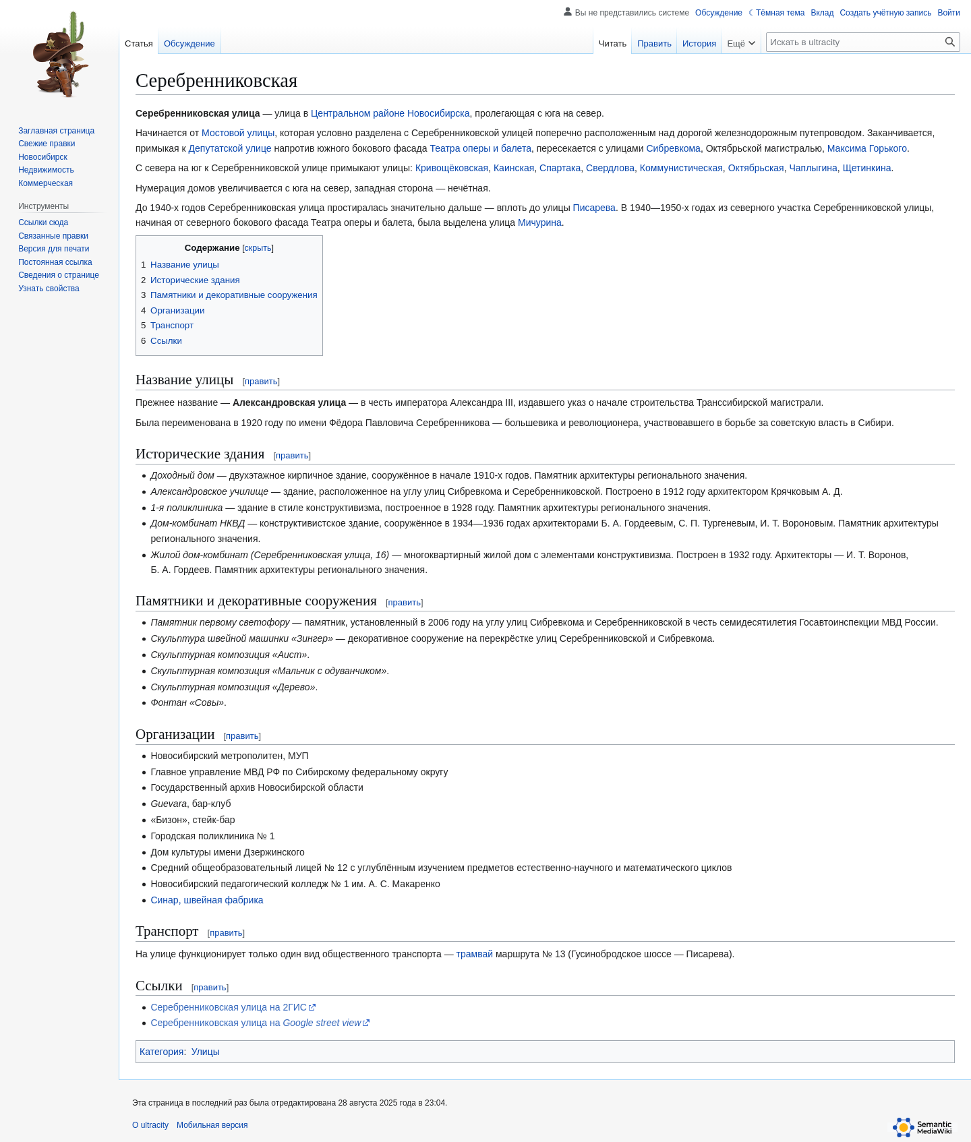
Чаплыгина (813, 167)
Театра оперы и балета (480, 148)
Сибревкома (673, 148)
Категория (161, 1051)
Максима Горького (867, 148)
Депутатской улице (230, 148)
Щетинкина (867, 167)
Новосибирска (438, 113)
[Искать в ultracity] (863, 42)
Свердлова (610, 167)
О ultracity (150, 1125)
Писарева (594, 207)
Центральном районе (358, 113)
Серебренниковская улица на (255, 1022)
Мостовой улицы (238, 132)
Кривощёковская (451, 167)
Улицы (206, 1051)
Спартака (560, 167)
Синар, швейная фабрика (206, 900)
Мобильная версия (212, 1125)
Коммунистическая (681, 167)
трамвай (475, 954)
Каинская (514, 167)
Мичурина (540, 222)
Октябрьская (756, 167)
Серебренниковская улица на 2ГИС (228, 1007)
